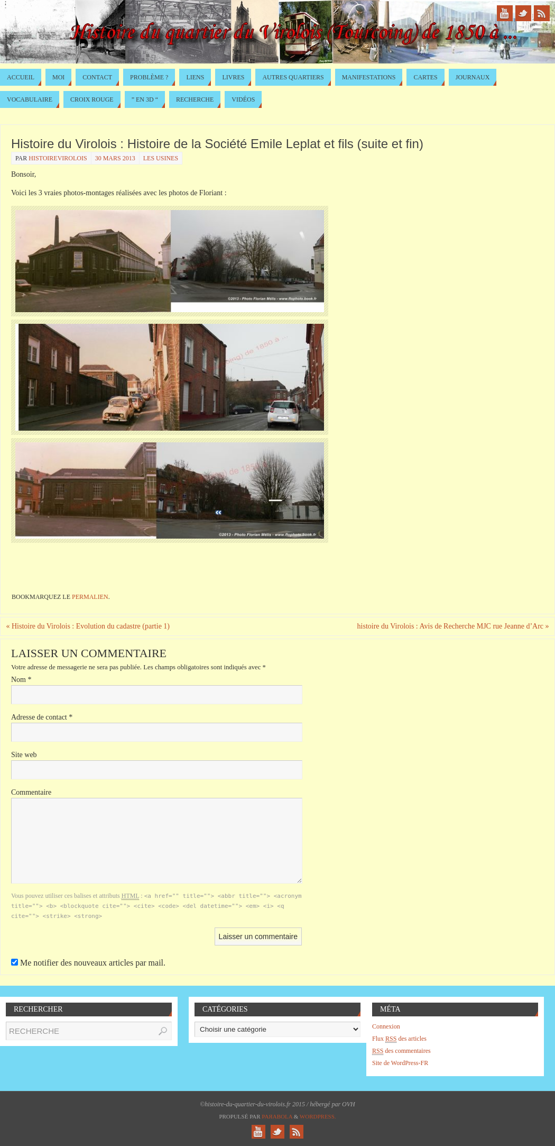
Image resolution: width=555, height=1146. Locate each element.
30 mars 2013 (115, 158)
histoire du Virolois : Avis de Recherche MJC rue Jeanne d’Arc (453, 626)
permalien (90, 597)
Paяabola (277, 1116)
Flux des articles (399, 1039)
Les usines (160, 158)
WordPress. (318, 1116)
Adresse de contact (41, 717)
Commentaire (31, 792)
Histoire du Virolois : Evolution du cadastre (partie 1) (88, 626)
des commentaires (401, 1051)
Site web (24, 755)
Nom (21, 680)
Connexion (386, 1026)
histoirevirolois (58, 158)
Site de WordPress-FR (400, 1063)
